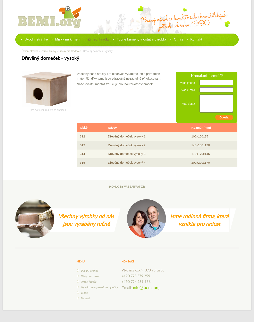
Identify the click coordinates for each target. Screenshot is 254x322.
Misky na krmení (68, 39)
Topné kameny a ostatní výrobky (142, 39)
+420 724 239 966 (136, 281)
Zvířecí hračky (99, 39)
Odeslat (224, 117)
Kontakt (196, 39)
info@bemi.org (146, 287)
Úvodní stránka (36, 39)
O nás (178, 39)
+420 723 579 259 (136, 276)
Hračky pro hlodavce (69, 51)
